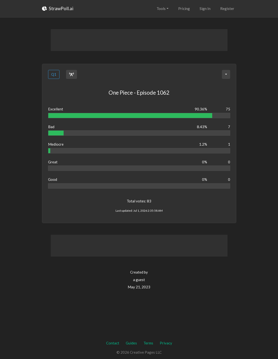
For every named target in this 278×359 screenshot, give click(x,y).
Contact (112, 343)
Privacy (166, 343)
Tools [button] (161, 8)
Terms (148, 343)
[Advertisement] (139, 40)
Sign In (205, 8)
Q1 (53, 74)
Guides (131, 343)
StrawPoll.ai (57, 8)
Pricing (184, 8)
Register (227, 8)
